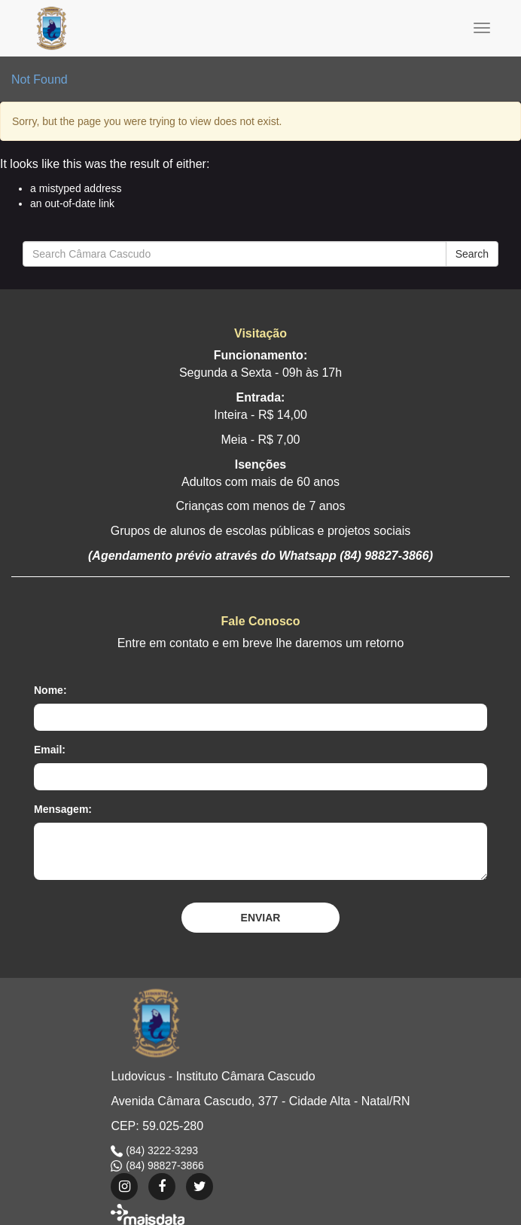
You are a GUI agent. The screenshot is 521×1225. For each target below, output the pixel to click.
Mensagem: (63, 809)
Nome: (50, 690)
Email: (50, 750)
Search (472, 254)
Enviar (261, 918)
